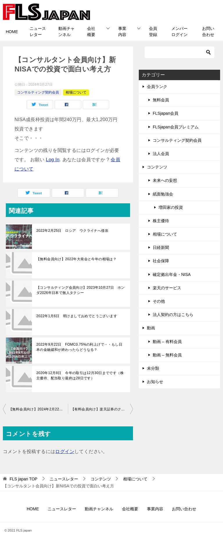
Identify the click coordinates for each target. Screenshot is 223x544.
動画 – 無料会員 (167, 355)
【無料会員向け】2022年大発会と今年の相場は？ (76, 259)
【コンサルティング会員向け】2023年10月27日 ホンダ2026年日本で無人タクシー (80, 290)
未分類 (153, 368)
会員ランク (157, 86)
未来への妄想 (165, 180)
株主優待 (161, 220)
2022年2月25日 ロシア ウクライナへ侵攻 (72, 231)
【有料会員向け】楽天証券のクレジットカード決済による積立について (102, 409)
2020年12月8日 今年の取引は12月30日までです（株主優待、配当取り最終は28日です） (80, 375)
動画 (151, 328)
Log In (53, 159)
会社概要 (91, 31)
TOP (23, 479)
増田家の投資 (171, 207)
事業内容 (122, 31)
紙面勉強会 (163, 194)
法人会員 (161, 153)
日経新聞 (161, 247)
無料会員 (161, 100)
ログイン (64, 451)
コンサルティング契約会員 (38, 92)
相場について (76, 92)
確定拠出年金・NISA (172, 274)
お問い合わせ (208, 31)
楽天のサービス (167, 288)
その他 (159, 301)
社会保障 (161, 260)
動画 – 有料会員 (167, 341)
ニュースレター (38, 31)
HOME (12, 31)
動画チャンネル (66, 31)
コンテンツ (157, 167)
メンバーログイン (179, 31)
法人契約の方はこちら (173, 314)
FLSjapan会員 (165, 113)
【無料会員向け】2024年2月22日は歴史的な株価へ (38, 409)
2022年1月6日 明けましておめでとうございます (76, 316)
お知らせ (155, 381)
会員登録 (153, 31)
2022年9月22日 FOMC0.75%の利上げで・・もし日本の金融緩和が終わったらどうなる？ (79, 347)
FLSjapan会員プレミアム (176, 127)
